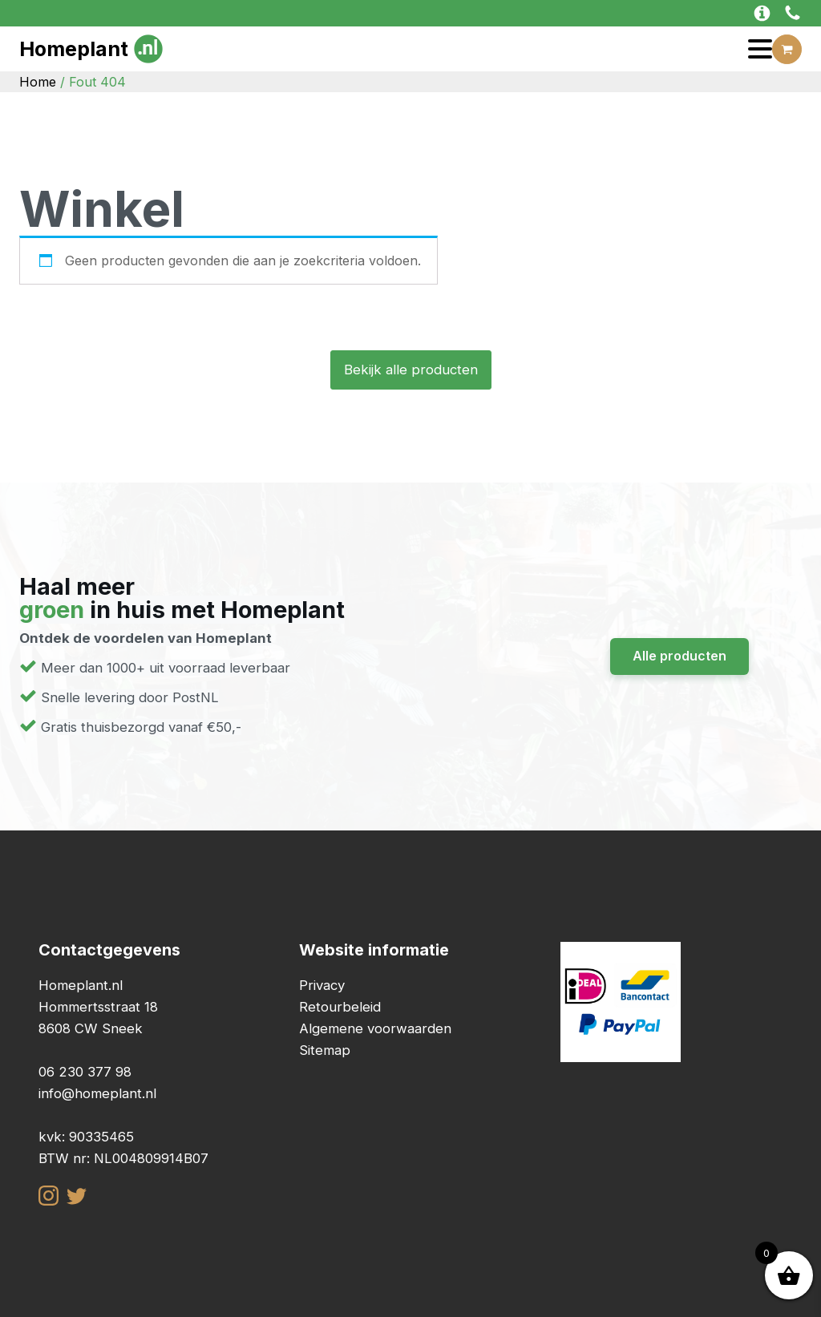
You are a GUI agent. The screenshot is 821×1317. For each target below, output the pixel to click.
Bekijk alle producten (411, 370)
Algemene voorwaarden (375, 1028)
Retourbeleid (340, 1007)
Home (37, 82)
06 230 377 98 (84, 1072)
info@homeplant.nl (97, 1093)
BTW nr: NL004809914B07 (123, 1158)
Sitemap (324, 1050)
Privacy (322, 985)
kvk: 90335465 (86, 1137)
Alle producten (679, 656)
